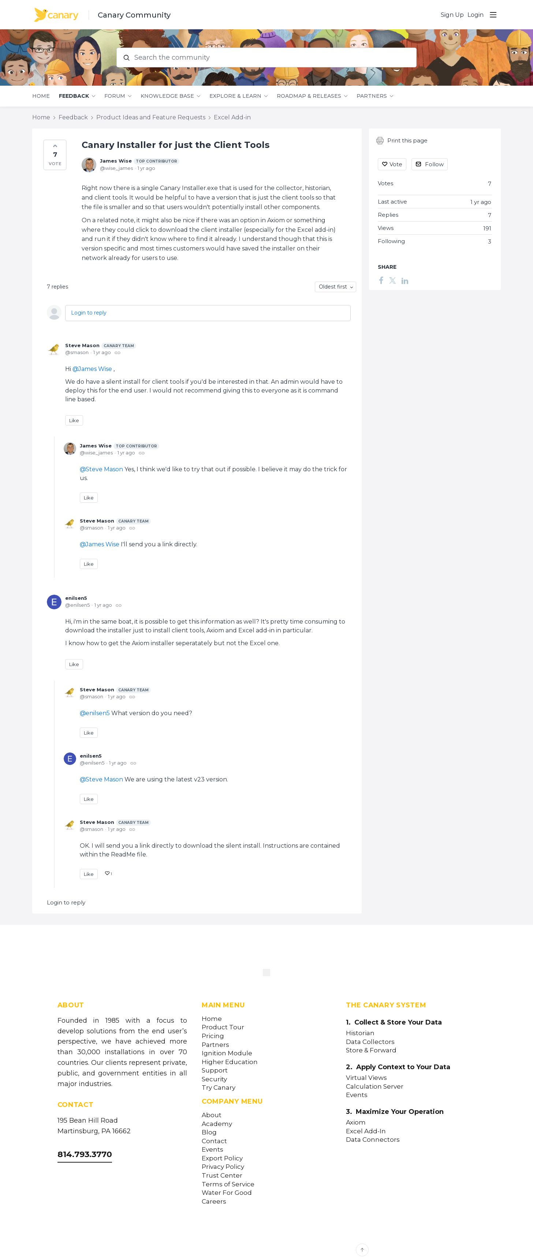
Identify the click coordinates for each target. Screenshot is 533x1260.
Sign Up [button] (452, 14)
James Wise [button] (95, 368)
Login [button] (475, 14)
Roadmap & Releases (309, 96)
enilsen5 (76, 598)
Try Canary (218, 1087)
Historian (360, 1033)
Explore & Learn (235, 96)
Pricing (213, 1036)
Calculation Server (374, 1086)
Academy (217, 1123)
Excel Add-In (366, 1131)
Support (215, 1070)
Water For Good (227, 1192)
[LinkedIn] (404, 280)
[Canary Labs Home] (266, 974)
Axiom (356, 1122)
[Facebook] (381, 280)
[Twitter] (392, 280)
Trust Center (222, 1175)
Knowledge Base (167, 96)
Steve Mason (100, 345)
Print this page (402, 140)
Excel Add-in (232, 117)
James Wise (139, 161)
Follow (434, 164)
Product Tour (223, 1027)
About (211, 1115)
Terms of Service (228, 1184)
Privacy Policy (223, 1166)
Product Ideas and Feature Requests (150, 117)
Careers (214, 1201)
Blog (209, 1132)
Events (212, 1149)
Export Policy (222, 1158)
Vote (396, 164)
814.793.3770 (84, 1154)
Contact (214, 1141)
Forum (114, 96)
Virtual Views (366, 1077)
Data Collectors (370, 1041)
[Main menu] (493, 14)
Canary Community (134, 15)
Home (41, 96)
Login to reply (89, 312)
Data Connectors (373, 1139)
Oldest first (333, 286)
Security (214, 1079)
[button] (55, 155)
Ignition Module (227, 1053)
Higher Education (230, 1062)
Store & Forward (371, 1050)
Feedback (74, 96)
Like (74, 420)
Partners (372, 96)
